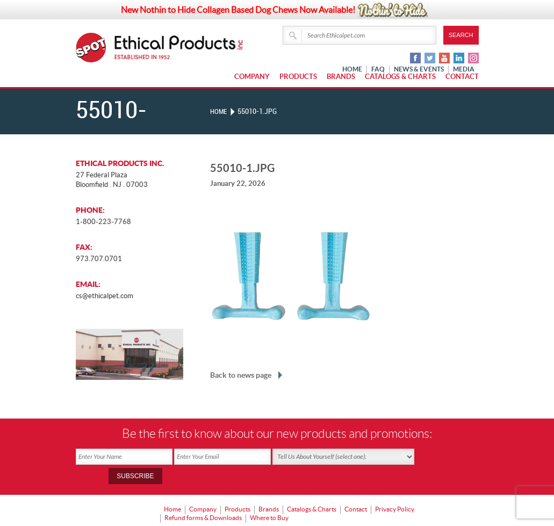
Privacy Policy (394, 489)
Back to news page (240, 375)
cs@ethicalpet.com (104, 296)
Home (219, 111)
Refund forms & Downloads (203, 496)
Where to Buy (269, 496)
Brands (341, 77)
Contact (462, 77)
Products (298, 77)
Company (252, 77)
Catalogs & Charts (400, 77)
